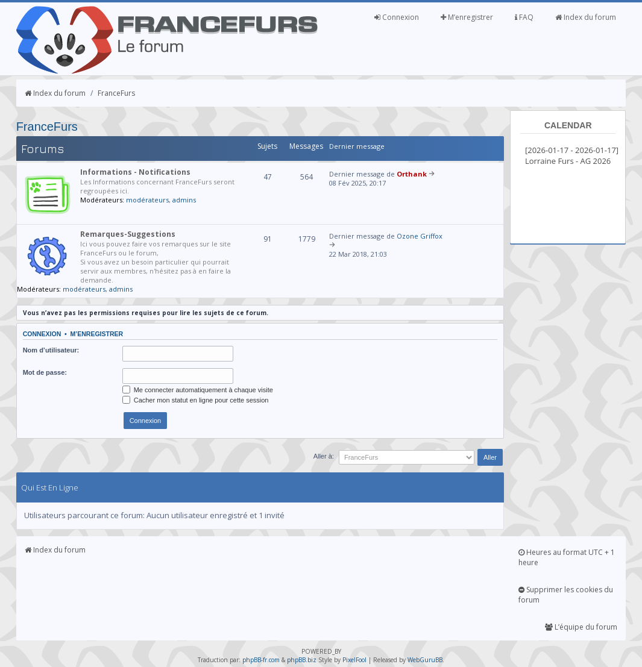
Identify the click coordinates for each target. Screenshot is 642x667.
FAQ (524, 17)
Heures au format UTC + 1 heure (566, 557)
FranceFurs (116, 93)
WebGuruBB (425, 660)
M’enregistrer (467, 17)
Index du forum (585, 17)
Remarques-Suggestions (127, 234)
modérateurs (147, 199)
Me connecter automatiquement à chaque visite (197, 389)
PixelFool (354, 660)
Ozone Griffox (419, 235)
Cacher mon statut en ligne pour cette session (195, 400)
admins (184, 199)
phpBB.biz (301, 660)
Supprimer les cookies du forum (565, 594)
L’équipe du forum (581, 627)
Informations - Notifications (135, 172)
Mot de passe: (45, 372)
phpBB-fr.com (261, 660)
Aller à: (323, 456)
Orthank (412, 173)
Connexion (396, 17)
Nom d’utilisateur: (51, 350)
